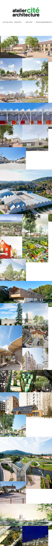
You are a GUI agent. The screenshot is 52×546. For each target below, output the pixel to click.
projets (18, 22)
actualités (8, 22)
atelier (29, 22)
